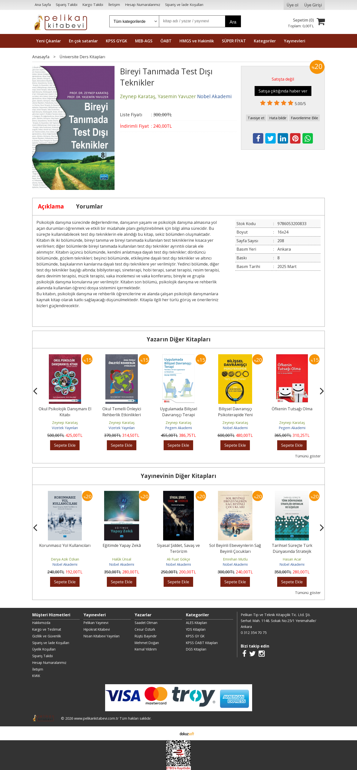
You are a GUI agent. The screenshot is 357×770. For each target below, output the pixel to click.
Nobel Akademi (235, 427)
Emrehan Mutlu (235, 559)
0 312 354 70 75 (254, 632)
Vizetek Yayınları (65, 427)
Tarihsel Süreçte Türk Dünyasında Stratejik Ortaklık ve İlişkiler (292, 551)
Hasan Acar (292, 559)
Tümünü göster (308, 456)
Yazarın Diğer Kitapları (178, 339)
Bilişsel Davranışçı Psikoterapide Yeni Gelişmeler (235, 414)
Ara (233, 22)
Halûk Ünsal (121, 559)
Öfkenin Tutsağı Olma (292, 409)
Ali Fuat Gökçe (178, 559)
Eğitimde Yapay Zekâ (122, 545)
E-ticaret (170, 733)
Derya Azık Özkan (65, 559)
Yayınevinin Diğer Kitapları (178, 476)
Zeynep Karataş (65, 422)
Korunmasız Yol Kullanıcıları (64, 545)
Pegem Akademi (178, 427)
